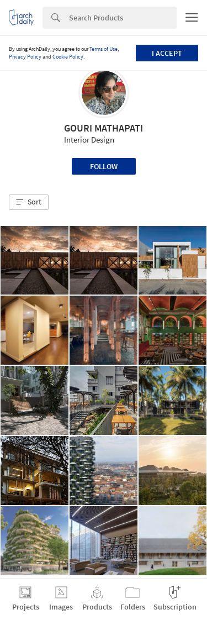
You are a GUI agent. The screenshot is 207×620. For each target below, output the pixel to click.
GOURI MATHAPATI (103, 128)
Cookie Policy (67, 56)
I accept (167, 53)
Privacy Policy (25, 56)
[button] (29, 202)
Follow (104, 166)
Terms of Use (103, 48)
